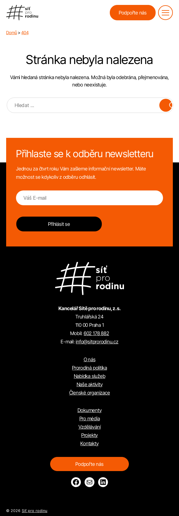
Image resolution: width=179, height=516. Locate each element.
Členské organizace (89, 393)
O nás (90, 359)
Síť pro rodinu (34, 510)
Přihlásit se (59, 224)
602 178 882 (96, 333)
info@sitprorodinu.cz (97, 341)
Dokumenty (90, 410)
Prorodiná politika (89, 368)
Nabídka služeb (89, 376)
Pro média (89, 418)
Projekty (89, 435)
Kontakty (89, 443)
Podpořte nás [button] (133, 13)
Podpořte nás (89, 464)
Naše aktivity (90, 384)
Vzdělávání (89, 427)
